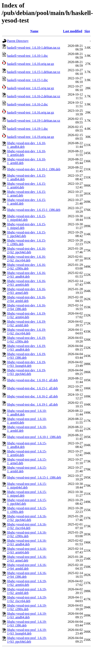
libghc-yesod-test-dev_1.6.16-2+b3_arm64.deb (26, 282)
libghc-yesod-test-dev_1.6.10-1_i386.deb (33, 169)
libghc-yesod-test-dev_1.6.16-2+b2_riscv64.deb (26, 258)
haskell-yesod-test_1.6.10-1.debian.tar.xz (33, 47)
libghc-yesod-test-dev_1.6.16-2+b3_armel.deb (26, 290)
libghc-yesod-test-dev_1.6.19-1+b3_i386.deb (26, 355)
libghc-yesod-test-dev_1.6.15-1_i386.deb (33, 210)
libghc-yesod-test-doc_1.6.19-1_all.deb (32, 404)
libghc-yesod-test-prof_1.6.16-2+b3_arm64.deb (27, 550)
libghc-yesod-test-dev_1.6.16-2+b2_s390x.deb (26, 266)
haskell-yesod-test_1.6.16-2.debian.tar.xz (33, 96)
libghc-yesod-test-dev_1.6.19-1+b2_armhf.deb (26, 323)
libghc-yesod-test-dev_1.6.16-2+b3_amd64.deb (26, 274)
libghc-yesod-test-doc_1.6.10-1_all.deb (32, 380)
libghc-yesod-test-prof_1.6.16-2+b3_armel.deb (27, 558)
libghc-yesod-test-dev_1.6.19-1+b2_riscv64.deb (26, 331)
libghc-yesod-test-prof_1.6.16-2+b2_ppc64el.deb (27, 518)
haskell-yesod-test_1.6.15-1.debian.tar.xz (33, 72)
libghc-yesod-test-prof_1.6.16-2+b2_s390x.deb (27, 534)
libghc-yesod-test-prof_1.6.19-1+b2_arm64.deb (27, 582)
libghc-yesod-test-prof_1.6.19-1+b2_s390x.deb (27, 607)
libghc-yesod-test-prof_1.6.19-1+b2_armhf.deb (27, 591)
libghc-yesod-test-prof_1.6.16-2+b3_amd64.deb (27, 542)
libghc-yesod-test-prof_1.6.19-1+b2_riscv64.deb (27, 599)
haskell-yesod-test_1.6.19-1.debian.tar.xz (33, 120)
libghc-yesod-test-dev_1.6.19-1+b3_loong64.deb (26, 363)
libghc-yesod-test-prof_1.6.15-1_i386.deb (34, 477)
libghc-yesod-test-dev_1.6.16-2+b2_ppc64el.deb (26, 250)
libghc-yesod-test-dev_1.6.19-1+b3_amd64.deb (26, 347)
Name (34, 31)
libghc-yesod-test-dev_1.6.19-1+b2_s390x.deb (26, 339)
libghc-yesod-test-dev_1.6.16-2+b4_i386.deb (26, 307)
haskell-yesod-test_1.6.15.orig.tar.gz (30, 88)
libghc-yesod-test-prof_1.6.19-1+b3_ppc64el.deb (27, 639)
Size (87, 31)
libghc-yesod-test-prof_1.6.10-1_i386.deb (34, 437)
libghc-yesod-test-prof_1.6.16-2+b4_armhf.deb (27, 566)
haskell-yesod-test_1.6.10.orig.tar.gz (30, 64)
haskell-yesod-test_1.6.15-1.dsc (27, 80)
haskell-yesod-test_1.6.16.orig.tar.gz (30, 112)
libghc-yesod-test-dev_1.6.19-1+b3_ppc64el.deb (26, 372)
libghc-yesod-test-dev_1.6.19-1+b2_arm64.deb (26, 315)
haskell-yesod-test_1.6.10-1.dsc (27, 55)
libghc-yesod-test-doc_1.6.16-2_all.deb (32, 396)
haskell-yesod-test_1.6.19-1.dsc (27, 128)
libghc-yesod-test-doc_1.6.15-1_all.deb (32, 388)
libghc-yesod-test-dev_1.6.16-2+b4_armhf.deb (26, 299)
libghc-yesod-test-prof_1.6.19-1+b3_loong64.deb (27, 631)
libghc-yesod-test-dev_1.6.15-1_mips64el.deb (26, 217)
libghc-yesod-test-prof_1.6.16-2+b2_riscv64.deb (27, 526)
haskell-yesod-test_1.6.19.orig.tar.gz (30, 137)
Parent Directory (18, 41)
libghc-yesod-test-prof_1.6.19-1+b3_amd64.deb (27, 615)
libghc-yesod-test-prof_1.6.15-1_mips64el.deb (27, 485)
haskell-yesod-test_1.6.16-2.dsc (27, 104)
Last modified (72, 31)
